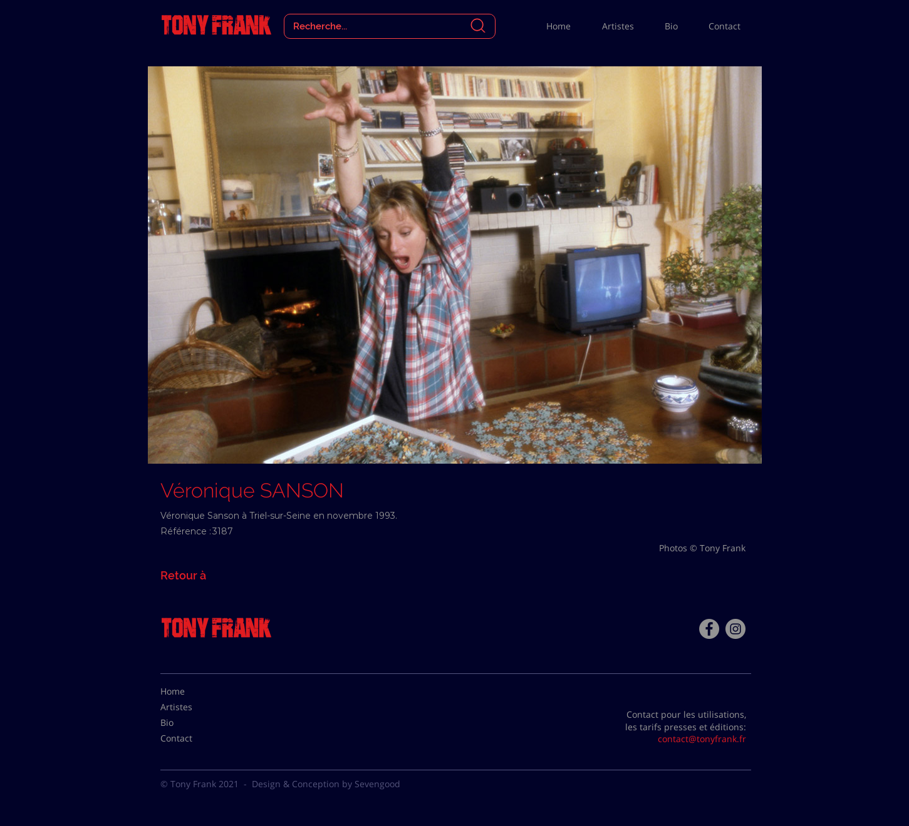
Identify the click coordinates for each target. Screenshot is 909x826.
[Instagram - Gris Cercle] (735, 629)
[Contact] (191, 738)
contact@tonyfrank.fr (702, 739)
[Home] (191, 691)
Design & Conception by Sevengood (326, 784)
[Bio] (191, 723)
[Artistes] (191, 707)
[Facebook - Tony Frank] (709, 629)
